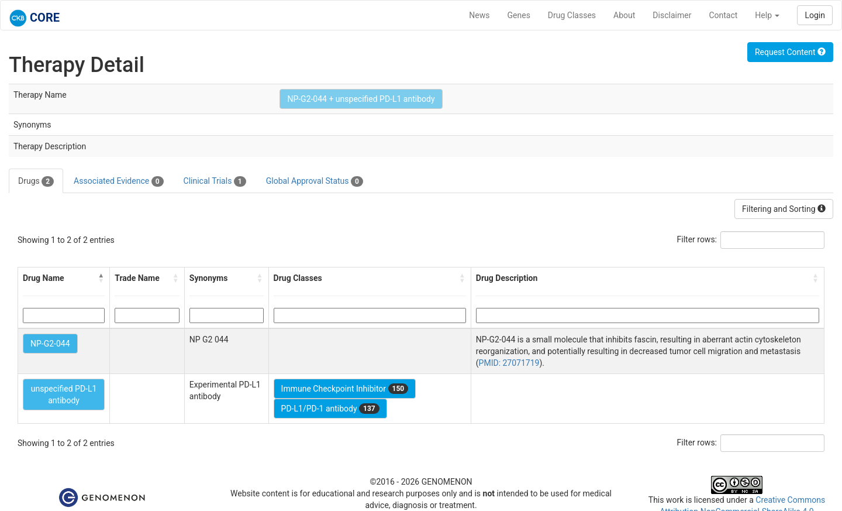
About (624, 15)
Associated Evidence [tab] (118, 181)
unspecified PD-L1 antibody (64, 394)
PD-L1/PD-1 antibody (330, 408)
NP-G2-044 (50, 343)
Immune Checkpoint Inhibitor (345, 388)
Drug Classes (572, 15)
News (479, 15)
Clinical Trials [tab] (215, 181)
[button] (101, 278)
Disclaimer (672, 15)
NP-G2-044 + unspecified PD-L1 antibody (360, 99)
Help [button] (767, 15)
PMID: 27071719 (509, 363)
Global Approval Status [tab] (314, 181)
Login (815, 15)
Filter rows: (697, 239)
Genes (519, 15)
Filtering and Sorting (784, 209)
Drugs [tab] (36, 181)
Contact (723, 15)
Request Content (790, 52)
